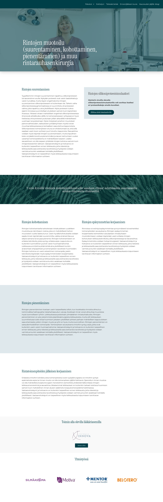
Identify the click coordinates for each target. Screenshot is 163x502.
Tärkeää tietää (112, 6)
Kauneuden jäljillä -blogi (149, 6)
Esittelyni (100, 6)
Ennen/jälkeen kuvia (128, 6)
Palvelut (89, 6)
